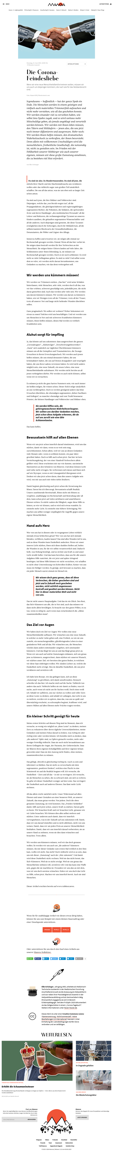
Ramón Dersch (15, 1096)
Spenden (47, 929)
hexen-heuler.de (70, 1008)
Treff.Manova (43, 1146)
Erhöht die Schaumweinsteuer (18, 1086)
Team (50, 1143)
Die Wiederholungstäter (86, 1095)
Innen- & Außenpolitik (16, 10)
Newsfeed (64, 1139)
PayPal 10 (66, 929)
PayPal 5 (56, 929)
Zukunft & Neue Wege (97, 10)
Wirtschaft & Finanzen (31, 10)
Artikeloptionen (76, 64)
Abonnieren (32, 1119)
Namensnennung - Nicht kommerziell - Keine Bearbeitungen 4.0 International (59, 1017)
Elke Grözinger (34, 164)
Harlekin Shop (70, 1146)
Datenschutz (69, 1143)
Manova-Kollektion (42, 952)
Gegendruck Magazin (56, 1146)
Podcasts (55, 1139)
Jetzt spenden (82, 1117)
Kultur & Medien (73, 10)
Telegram (39, 1139)
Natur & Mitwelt (61, 10)
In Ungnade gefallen (84, 1065)
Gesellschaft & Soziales (47, 10)
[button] (30, 958)
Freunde (42, 1143)
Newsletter (73, 1139)
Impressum (58, 1143)
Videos (47, 1139)
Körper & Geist (84, 10)
